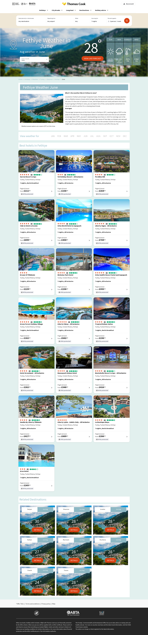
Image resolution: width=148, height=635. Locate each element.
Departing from (51, 18)
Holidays (27, 79)
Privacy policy (45, 604)
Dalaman (50, 79)
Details (37, 530)
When (76, 18)
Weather (35, 79)
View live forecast (92, 58)
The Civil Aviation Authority (48, 631)
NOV (118, 136)
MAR (66, 136)
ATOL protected (27, 194)
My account (128, 4)
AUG (98, 136)
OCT (112, 136)
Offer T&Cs (20, 604)
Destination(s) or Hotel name (26, 18)
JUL (92, 136)
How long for (94, 18)
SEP (105, 136)
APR (72, 136)
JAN (53, 136)
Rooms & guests (112, 18)
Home (20, 79)
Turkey (42, 79)
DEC (125, 136)
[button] (34, 59)
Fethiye (57, 79)
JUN (85, 136)
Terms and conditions (32, 604)
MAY (79, 136)
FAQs (53, 604)
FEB (59, 136)
